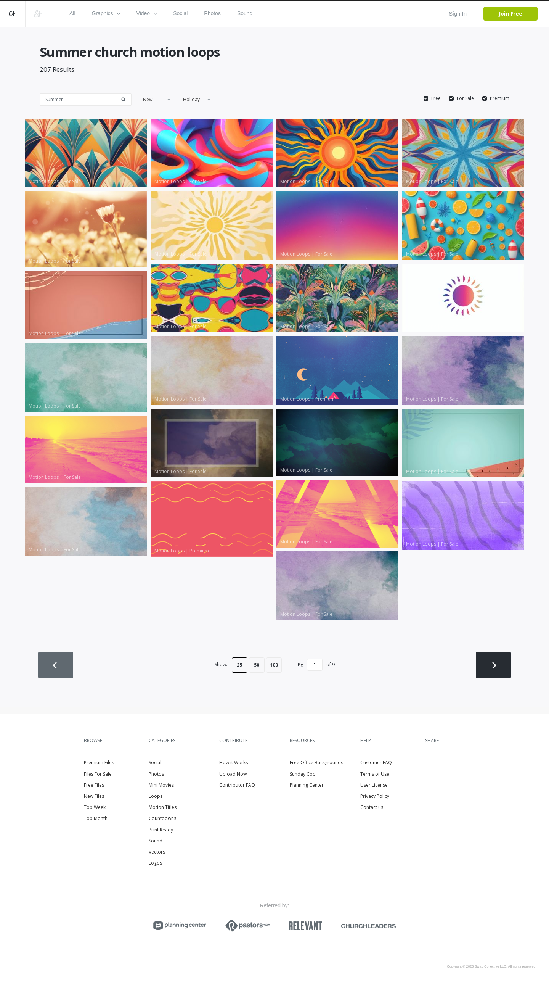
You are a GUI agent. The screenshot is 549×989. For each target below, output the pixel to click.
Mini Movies (161, 785)
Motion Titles (163, 807)
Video (146, 13)
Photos (212, 13)
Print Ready (161, 829)
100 (274, 665)
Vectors (157, 852)
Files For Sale (98, 774)
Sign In (458, 13)
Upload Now (233, 774)
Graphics (106, 13)
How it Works (233, 762)
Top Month (96, 818)
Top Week (95, 807)
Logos (155, 863)
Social (180, 13)
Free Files (94, 785)
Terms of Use (374, 774)
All (72, 13)
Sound (244, 13)
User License (374, 785)
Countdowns (162, 818)
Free (436, 98)
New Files (94, 796)
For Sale (465, 98)
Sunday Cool (303, 774)
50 (256, 665)
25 (239, 665)
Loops (155, 796)
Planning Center (307, 785)
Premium (499, 98)
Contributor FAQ (237, 785)
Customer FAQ (376, 762)
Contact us (371, 807)
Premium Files (99, 762)
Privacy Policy (374, 796)
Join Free (510, 13)
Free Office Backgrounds (316, 762)
